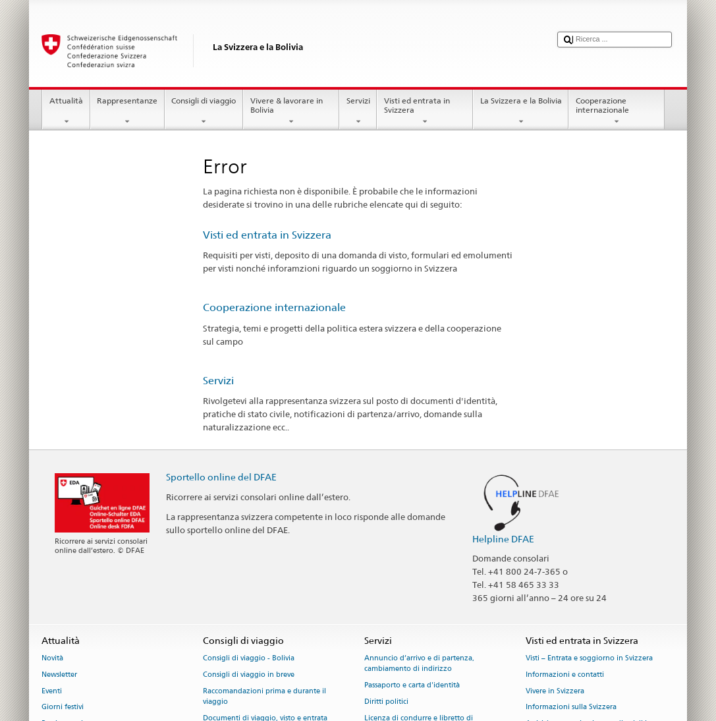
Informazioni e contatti (565, 674)
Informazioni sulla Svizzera (571, 707)
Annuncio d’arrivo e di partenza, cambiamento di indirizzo (419, 663)
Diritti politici (386, 701)
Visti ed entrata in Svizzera (424, 111)
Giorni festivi (62, 707)
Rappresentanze (127, 111)
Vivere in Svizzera (555, 691)
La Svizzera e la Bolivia (521, 111)
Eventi (51, 691)
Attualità (66, 111)
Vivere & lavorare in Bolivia (291, 111)
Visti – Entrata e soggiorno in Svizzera (589, 658)
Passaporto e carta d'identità (412, 685)
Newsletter (59, 674)
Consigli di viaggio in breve (248, 674)
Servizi (358, 111)
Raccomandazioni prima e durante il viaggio (264, 696)
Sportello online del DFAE (221, 476)
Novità (52, 658)
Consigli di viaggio (203, 111)
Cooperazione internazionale (616, 111)
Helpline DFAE (503, 538)
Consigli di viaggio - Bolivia (248, 658)
